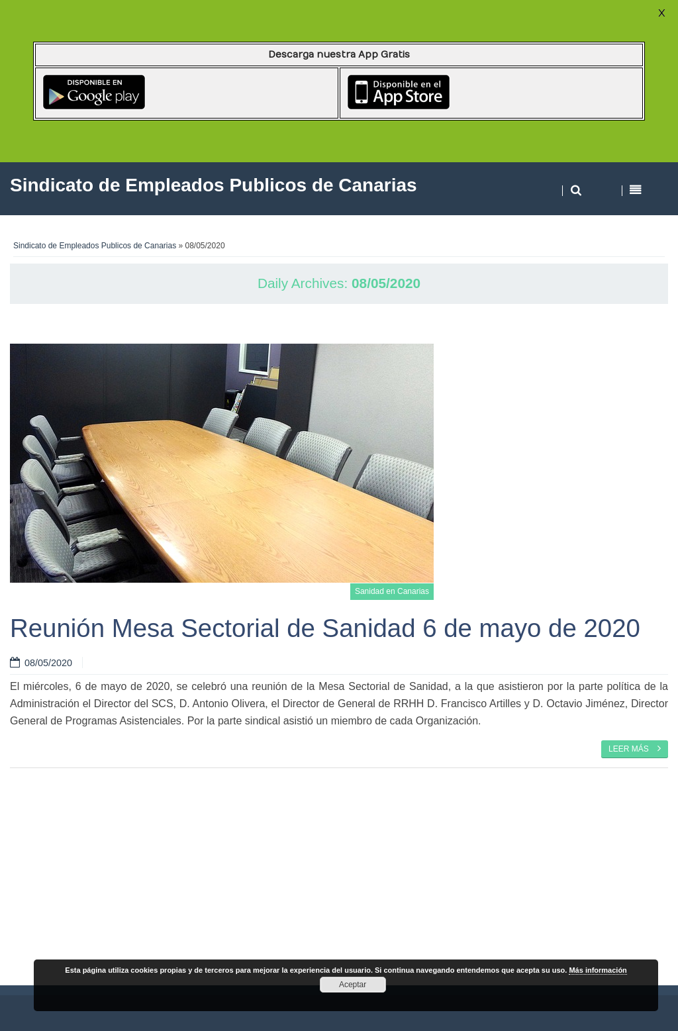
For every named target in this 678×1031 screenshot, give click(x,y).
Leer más (634, 748)
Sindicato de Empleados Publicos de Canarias (94, 245)
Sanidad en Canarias (392, 591)
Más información (597, 970)
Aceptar (352, 984)
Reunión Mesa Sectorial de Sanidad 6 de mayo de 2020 (325, 628)
